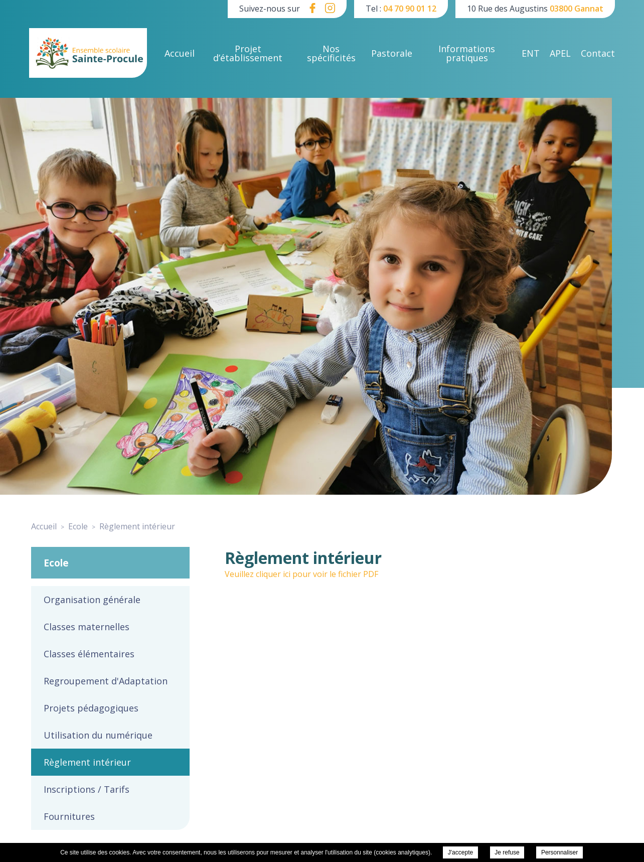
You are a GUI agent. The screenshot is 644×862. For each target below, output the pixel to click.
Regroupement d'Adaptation (106, 681)
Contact (598, 53)
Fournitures (69, 816)
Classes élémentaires (89, 654)
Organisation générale (92, 600)
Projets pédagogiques (91, 708)
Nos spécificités (331, 53)
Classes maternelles (86, 627)
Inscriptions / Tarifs (86, 789)
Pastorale (391, 53)
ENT (531, 53)
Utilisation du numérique (98, 735)
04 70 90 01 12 (409, 8)
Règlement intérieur (87, 762)
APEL (560, 53)
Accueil (180, 53)
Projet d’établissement (247, 53)
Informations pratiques (466, 53)
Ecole (56, 562)
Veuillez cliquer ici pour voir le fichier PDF (301, 574)
